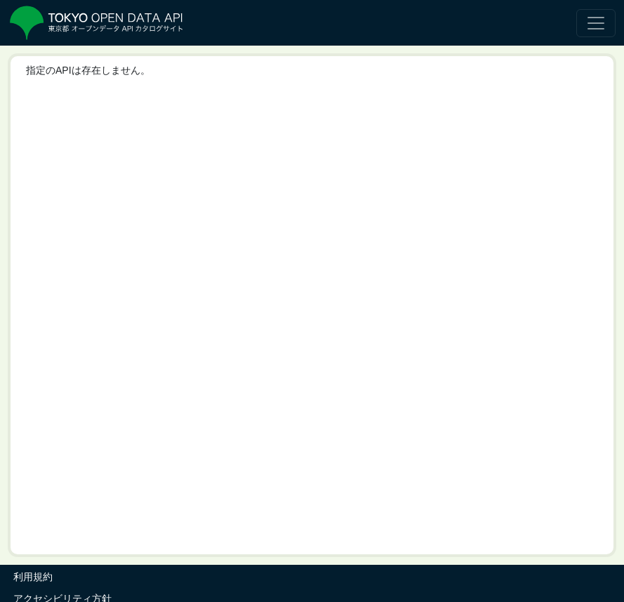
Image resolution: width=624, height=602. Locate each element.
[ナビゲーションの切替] (596, 23)
